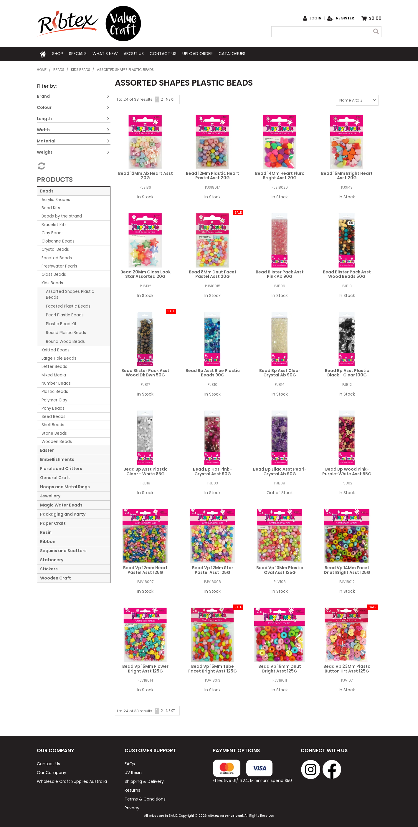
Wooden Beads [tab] (57, 441)
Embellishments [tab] (57, 458)
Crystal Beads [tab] (55, 248)
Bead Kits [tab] (51, 207)
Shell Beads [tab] (53, 424)
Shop (57, 54)
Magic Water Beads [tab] (61, 504)
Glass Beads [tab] (54, 273)
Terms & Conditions (145, 798)
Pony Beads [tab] (53, 407)
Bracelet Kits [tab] (54, 223)
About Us (134, 54)
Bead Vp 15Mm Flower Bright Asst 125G (145, 667)
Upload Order (197, 54)
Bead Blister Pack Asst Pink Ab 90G (280, 273)
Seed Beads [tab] (53, 416)
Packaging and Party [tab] (62, 513)
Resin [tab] (46, 531)
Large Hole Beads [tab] (59, 357)
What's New (105, 54)
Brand (43, 95)
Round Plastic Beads (66, 332)
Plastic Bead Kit (61, 323)
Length (44, 118)
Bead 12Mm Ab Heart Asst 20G (145, 175)
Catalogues (232, 54)
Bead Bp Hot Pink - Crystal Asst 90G (212, 470)
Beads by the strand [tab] (62, 215)
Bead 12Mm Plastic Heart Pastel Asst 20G (212, 175)
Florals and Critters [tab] (61, 468)
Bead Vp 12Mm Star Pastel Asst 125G (212, 569)
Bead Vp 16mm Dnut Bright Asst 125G (279, 667)
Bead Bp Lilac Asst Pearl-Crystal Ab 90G (280, 470)
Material (46, 140)
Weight (44, 151)
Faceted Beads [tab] (57, 257)
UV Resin (133, 771)
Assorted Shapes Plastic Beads (70, 293)
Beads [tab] (47, 190)
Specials (78, 54)
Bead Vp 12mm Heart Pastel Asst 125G (145, 569)
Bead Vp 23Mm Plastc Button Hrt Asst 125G (346, 667)
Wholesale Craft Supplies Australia (72, 780)
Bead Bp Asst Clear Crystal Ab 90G (279, 372)
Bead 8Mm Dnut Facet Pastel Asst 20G (213, 273)
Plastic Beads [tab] (55, 390)
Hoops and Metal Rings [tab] (65, 486)
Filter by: (47, 85)
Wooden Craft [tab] (55, 577)
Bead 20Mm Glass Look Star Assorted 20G (145, 273)
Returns (132, 789)
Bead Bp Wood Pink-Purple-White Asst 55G (346, 470)
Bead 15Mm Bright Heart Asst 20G (347, 175)
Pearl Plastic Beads (65, 314)
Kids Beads (80, 69)
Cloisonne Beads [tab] (58, 240)
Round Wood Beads (65, 340)
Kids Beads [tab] (52, 282)
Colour (44, 106)
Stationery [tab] (51, 559)
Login (315, 18)
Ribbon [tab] (47, 541)
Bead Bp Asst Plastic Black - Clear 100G (347, 372)
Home (43, 53)
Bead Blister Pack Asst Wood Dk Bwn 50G (145, 372)
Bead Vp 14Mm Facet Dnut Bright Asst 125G (347, 569)
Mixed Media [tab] (54, 374)
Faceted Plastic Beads (68, 305)
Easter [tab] (47, 449)
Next (170, 98)
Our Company (51, 771)
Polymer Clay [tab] (54, 399)
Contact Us (163, 54)
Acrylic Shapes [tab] (56, 199)
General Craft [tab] (55, 477)
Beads (58, 69)
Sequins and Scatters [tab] (63, 550)
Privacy (132, 807)
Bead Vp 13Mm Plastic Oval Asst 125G (279, 569)
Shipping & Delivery (144, 780)
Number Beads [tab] (56, 382)
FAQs (130, 762)
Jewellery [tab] (50, 495)
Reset (41, 165)
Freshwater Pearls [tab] (59, 265)
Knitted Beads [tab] (56, 349)
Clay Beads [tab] (53, 232)
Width (43, 129)
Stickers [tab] (49, 568)
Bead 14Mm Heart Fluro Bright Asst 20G (280, 175)
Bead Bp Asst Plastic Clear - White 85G (145, 470)
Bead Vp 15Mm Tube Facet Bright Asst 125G (212, 667)
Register (345, 18)
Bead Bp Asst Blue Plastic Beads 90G (213, 372)
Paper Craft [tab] (53, 522)
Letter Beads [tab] (54, 365)
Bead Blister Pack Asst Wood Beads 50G (347, 273)
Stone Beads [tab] (54, 432)
